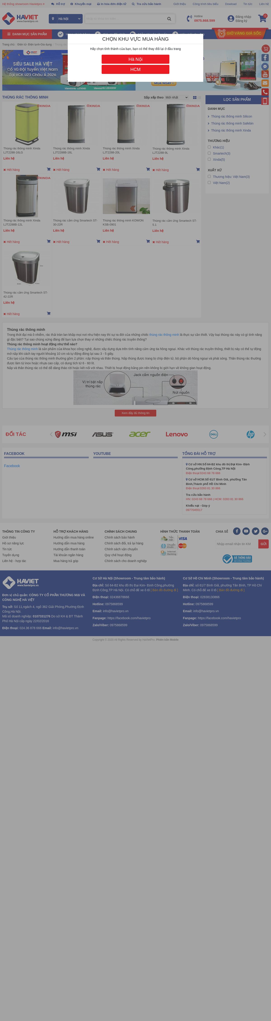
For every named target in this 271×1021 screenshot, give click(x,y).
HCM (135, 69)
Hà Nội (135, 59)
